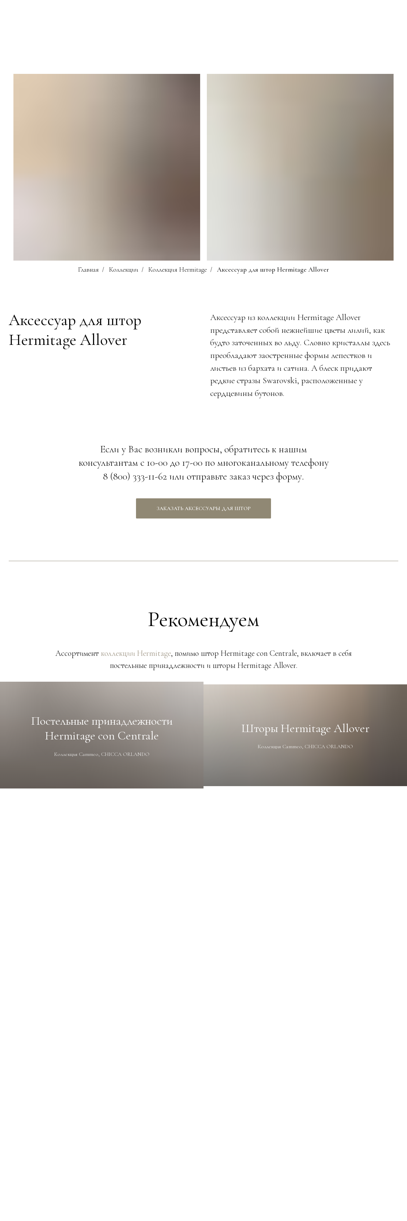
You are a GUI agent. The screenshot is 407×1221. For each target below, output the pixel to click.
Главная (88, 270)
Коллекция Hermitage (177, 270)
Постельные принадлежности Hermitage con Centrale (102, 728)
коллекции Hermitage (136, 653)
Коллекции (123, 270)
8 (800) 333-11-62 (135, 476)
